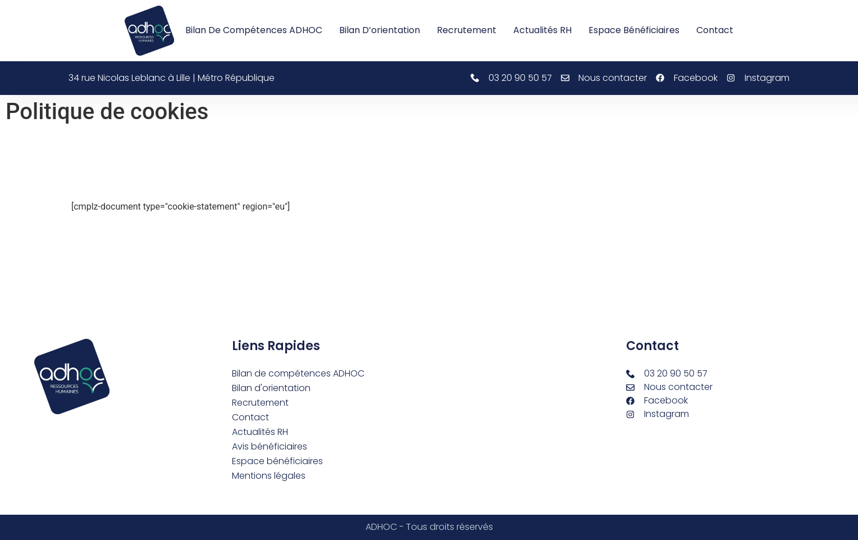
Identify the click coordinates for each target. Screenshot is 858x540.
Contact (714, 30)
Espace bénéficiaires (633, 30)
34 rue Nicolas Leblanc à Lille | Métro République (172, 77)
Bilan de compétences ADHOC (253, 30)
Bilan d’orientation (379, 30)
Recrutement (466, 30)
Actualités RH (542, 30)
